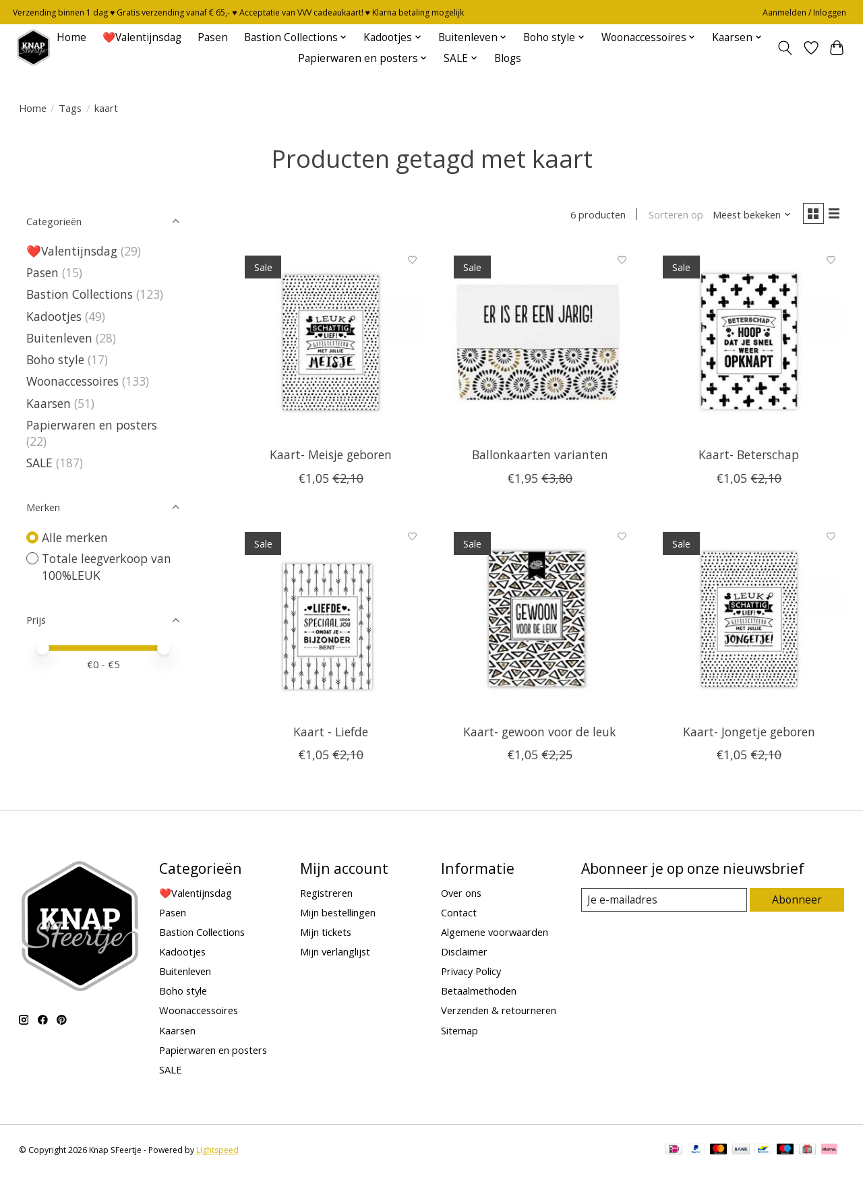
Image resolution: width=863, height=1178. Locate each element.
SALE (39, 462)
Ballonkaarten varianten (540, 457)
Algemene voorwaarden (494, 934)
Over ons (461, 895)
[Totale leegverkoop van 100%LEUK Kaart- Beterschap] (749, 344)
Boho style (55, 359)
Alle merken (75, 537)
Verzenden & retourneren (498, 1013)
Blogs (507, 58)
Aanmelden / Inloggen (804, 12)
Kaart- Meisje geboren (331, 457)
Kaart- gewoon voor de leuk (539, 734)
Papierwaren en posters (91, 425)
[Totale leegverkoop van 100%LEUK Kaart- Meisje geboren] (330, 344)
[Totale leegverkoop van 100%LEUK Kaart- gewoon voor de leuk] (539, 620)
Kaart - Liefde (330, 734)
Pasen (213, 37)
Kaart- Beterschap (748, 457)
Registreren (326, 895)
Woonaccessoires (72, 381)
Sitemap (459, 1032)
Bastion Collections (79, 294)
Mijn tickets (325, 934)
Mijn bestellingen (338, 914)
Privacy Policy (471, 973)
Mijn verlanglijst (335, 954)
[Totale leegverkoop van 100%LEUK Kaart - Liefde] (330, 620)
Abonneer (798, 902)
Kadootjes (54, 316)
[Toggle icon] (784, 48)
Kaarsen (48, 403)
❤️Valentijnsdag (141, 37)
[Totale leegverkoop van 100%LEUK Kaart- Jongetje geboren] (749, 620)
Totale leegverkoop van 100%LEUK (106, 566)
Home (71, 37)
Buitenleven (59, 338)
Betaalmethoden (478, 993)
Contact (459, 914)
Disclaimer (464, 954)
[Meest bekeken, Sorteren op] (747, 216)
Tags (70, 108)
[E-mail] (664, 902)
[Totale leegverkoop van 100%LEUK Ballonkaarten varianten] (539, 344)
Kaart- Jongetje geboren (749, 734)
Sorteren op (671, 216)
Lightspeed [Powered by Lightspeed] (217, 1152)
